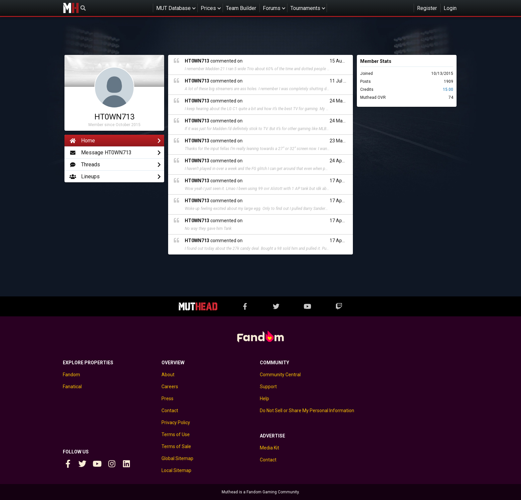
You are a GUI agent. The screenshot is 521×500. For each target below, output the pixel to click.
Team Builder (241, 8)
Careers (169, 386)
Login (450, 8)
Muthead (70, 8)
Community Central (280, 374)
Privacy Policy (175, 422)
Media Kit (269, 447)
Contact (169, 410)
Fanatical (72, 386)
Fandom (71, 374)
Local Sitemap (176, 470)
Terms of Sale (176, 446)
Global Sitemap (177, 458)
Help (264, 398)
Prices (208, 8)
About (167, 374)
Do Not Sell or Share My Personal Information (307, 410)
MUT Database (173, 8)
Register (427, 8)
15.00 (448, 89)
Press (167, 398)
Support (268, 386)
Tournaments (305, 8)
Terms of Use (175, 434)
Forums (271, 8)
